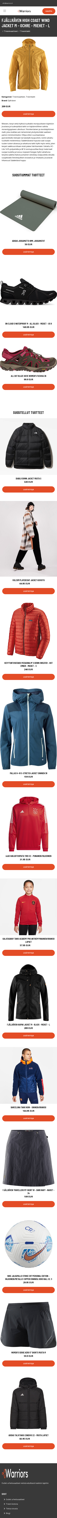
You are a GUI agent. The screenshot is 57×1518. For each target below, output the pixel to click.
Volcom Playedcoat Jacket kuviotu (28, 580)
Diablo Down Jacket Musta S (28, 478)
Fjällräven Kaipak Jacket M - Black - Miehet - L (28, 1024)
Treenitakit (25, 31)
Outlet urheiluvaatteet (15, 1499)
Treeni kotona (12, 1504)
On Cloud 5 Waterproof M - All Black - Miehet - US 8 (28, 323)
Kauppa (49, 11)
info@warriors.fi (8, 3)
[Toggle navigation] (5, 11)
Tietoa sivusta (12, 1508)
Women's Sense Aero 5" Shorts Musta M (28, 1352)
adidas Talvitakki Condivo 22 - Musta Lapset (29, 1435)
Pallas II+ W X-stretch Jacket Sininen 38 (28, 773)
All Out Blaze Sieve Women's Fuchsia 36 (28, 375)
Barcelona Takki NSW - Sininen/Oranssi (28, 1107)
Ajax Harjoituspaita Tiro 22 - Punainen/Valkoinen (28, 856)
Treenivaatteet (11, 31)
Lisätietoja (28, 114)
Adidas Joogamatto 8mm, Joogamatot (28, 240)
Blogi (8, 1513)
